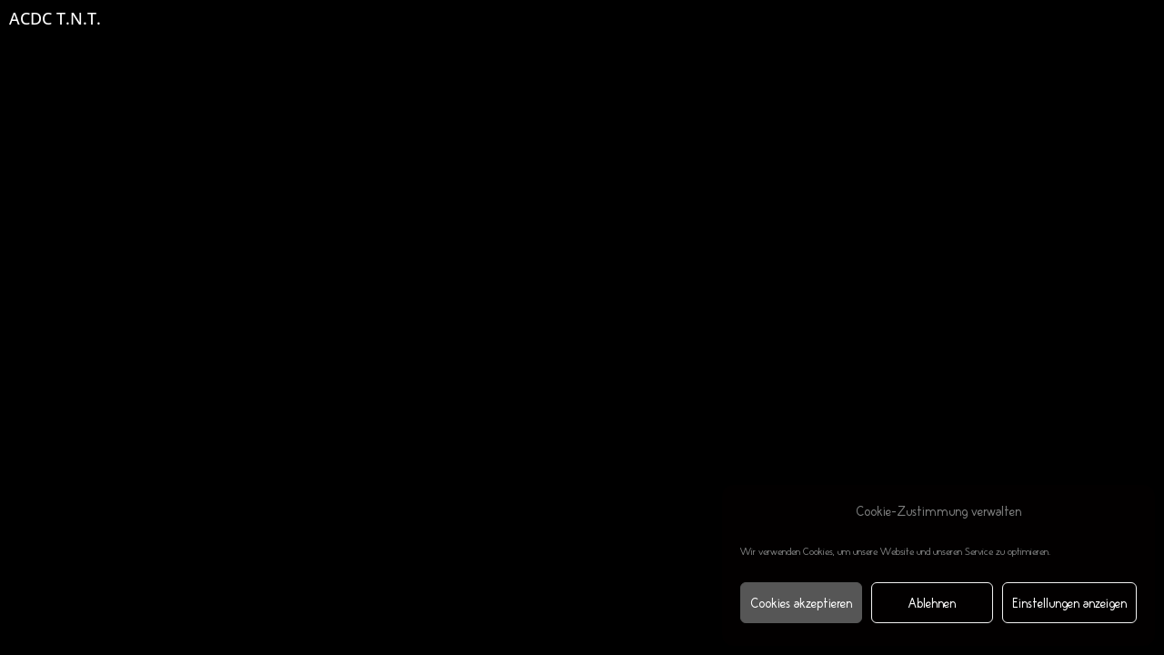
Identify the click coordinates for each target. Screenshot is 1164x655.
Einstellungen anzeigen (1069, 603)
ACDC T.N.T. (55, 18)
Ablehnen (932, 603)
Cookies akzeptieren (801, 603)
